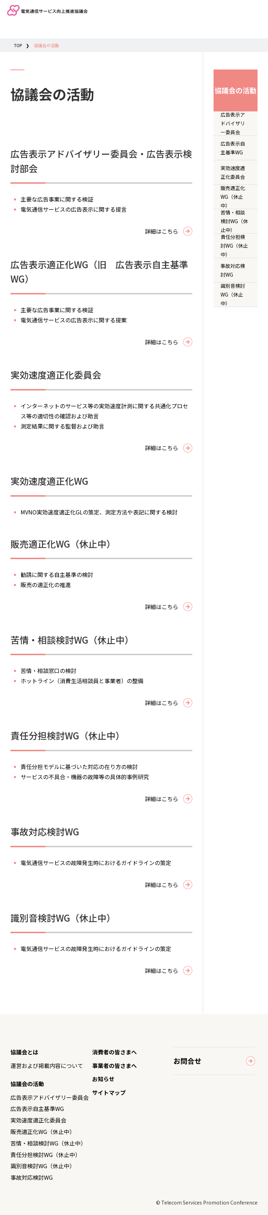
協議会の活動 (27, 1083)
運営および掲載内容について (46, 1065)
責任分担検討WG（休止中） (234, 246)
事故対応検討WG (233, 270)
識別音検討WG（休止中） (233, 295)
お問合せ (187, 1061)
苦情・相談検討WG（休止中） (234, 221)
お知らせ (103, 1079)
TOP (18, 45)
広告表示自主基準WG (233, 148)
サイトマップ (109, 1092)
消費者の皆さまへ (114, 1052)
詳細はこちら (161, 231)
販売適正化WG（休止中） (233, 197)
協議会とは (24, 1052)
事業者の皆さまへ (114, 1065)
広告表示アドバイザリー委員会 (233, 123)
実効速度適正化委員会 (233, 172)
